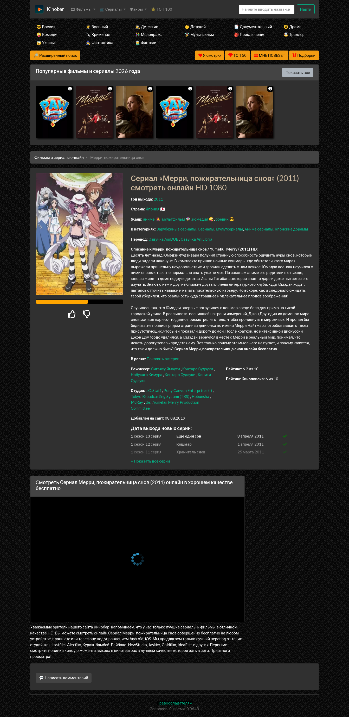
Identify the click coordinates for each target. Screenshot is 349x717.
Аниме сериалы (258, 229)
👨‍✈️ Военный (97, 26)
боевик (221, 219)
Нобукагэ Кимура (146, 374)
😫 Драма (292, 26)
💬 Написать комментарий (63, 677)
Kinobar (55, 9)
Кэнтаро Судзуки (197, 368)
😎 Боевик (45, 26)
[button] (150, 461)
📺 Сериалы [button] (111, 9)
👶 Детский (195, 26)
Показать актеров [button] (163, 358)
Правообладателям (174, 703)
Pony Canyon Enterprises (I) (188, 390)
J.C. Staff (153, 390)
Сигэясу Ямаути (165, 368)
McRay (137, 402)
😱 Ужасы (45, 42)
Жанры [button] (137, 9)
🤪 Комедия (47, 34)
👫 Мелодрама (149, 34)
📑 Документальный (251, 26)
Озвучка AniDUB (163, 239)
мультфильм (173, 219)
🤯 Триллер (294, 34)
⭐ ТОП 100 (161, 9)
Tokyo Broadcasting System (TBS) (160, 396)
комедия (200, 219)
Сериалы (206, 229)
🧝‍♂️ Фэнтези (145, 42)
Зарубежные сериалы (176, 229)
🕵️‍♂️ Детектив (146, 26)
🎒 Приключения (249, 34)
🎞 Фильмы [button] (81, 9)
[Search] (266, 9)
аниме (149, 219)
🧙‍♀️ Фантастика (99, 42)
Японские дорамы (291, 229)
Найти (305, 9)
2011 (158, 199)
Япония (152, 209)
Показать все (298, 72)
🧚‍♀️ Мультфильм (199, 34)
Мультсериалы (229, 229)
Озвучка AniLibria (196, 239)
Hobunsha (200, 396)
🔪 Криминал (98, 34)
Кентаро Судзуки (180, 374)
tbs (148, 402)
